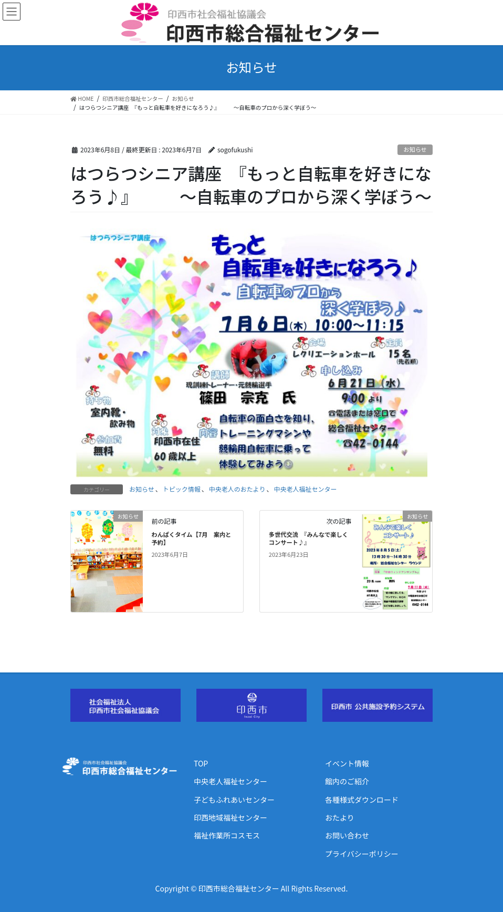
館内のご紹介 (347, 781)
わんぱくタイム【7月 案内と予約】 (191, 538)
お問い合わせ (347, 835)
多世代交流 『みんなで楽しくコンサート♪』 (308, 538)
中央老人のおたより (237, 488)
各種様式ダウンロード (362, 799)
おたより (339, 817)
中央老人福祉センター (305, 488)
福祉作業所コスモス (227, 835)
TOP (201, 763)
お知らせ (415, 149)
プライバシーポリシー (362, 853)
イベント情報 (347, 763)
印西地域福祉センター (230, 817)
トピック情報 (182, 488)
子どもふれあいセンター (234, 799)
